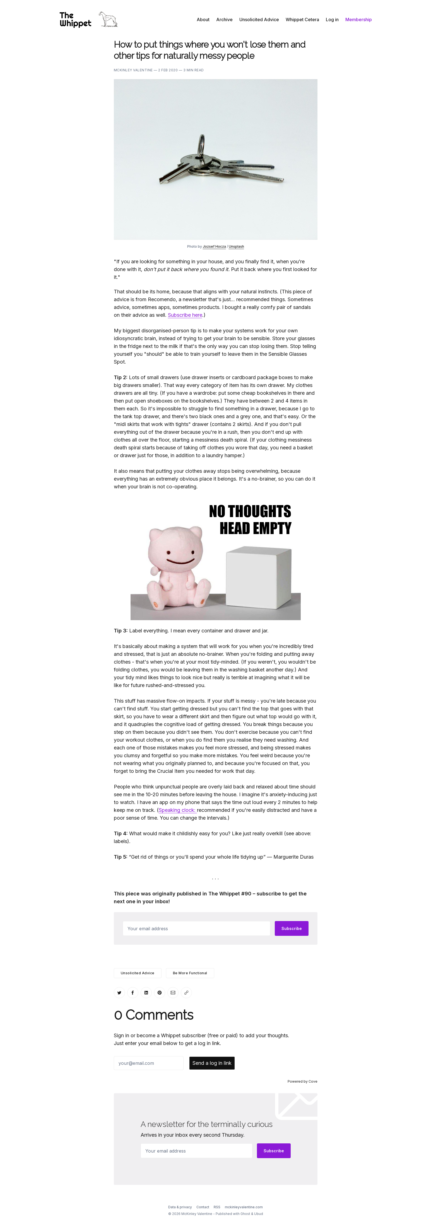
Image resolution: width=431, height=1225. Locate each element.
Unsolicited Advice (259, 19)
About (203, 19)
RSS (217, 1207)
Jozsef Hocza (214, 246)
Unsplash (236, 246)
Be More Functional (190, 973)
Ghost (245, 1214)
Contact (202, 1207)
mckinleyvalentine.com (244, 1207)
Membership (358, 19)
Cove (313, 1081)
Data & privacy (180, 1207)
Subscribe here (185, 315)
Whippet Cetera (302, 19)
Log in (332, 19)
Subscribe (291, 928)
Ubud (258, 1214)
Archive (224, 19)
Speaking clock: (178, 810)
